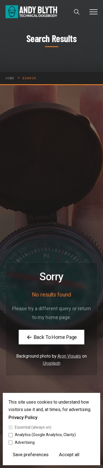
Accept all (69, 454)
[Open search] (77, 11)
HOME (10, 78)
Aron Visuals (69, 361)
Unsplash (51, 368)
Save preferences (31, 454)
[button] (93, 11)
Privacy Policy (23, 417)
